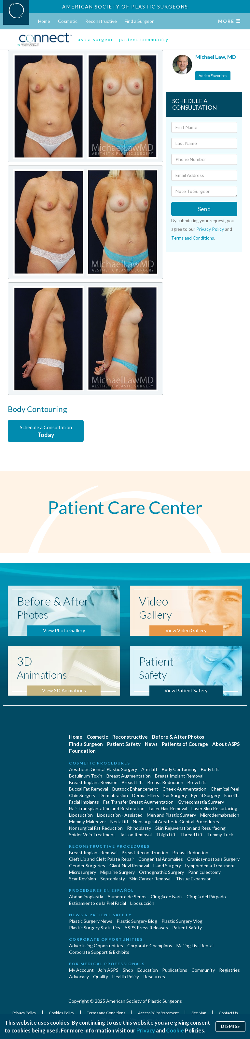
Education (147, 970)
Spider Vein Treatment (92, 834)
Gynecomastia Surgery (201, 802)
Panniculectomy (204, 872)
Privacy (145, 1030)
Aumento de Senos (126, 896)
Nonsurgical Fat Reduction (96, 828)
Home (44, 21)
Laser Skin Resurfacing (214, 808)
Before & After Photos (178, 737)
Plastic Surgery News (90, 921)
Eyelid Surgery (205, 795)
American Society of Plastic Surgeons (125, 6)
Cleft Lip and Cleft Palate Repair (101, 859)
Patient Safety (124, 744)
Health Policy (125, 976)
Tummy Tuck (220, 834)
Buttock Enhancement (135, 789)
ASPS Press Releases (146, 927)
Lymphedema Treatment (210, 865)
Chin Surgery (82, 795)
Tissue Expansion (194, 878)
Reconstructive (101, 21)
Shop (128, 970)
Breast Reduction (165, 782)
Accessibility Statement (158, 1012)
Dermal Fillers (145, 795)
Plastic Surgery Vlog (181, 921)
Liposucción (142, 903)
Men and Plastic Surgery (171, 815)
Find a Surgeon (140, 21)
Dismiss (230, 1026)
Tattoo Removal (135, 834)
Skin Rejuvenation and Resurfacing (190, 828)
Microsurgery (82, 872)
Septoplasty (112, 878)
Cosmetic (67, 21)
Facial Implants (84, 802)
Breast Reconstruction (145, 852)
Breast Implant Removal (179, 776)
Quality (100, 976)
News (151, 744)
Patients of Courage (185, 744)
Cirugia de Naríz (166, 896)
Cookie (175, 1030)
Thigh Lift (166, 834)
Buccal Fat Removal (88, 789)
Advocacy (79, 976)
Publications (174, 970)
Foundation (82, 751)
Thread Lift (191, 834)
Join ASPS (108, 970)
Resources (154, 976)
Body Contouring (179, 769)
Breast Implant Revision (93, 782)
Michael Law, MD (215, 57)
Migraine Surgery (117, 872)
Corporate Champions (149, 945)
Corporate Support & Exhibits (99, 952)
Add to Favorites (213, 75)
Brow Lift (197, 782)
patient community (144, 39)
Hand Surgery (167, 865)
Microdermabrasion (219, 815)
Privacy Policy (210, 229)
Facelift (231, 795)
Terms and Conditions (192, 238)
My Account (81, 970)
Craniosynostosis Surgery (213, 859)
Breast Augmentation (128, 776)
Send (204, 209)
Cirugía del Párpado (206, 896)
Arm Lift (149, 769)
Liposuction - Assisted (120, 815)
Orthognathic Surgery (161, 872)
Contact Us (228, 1012)
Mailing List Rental (195, 945)
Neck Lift (119, 821)
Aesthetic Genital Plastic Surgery (103, 769)
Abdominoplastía (86, 896)
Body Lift (210, 769)
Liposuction (81, 815)
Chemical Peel (225, 789)
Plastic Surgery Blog (137, 921)
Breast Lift (132, 782)
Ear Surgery (175, 795)
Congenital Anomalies (160, 859)
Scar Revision (82, 878)
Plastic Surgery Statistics (94, 927)
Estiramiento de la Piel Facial (97, 903)
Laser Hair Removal (168, 808)
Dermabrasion (114, 795)
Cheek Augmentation (184, 789)
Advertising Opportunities (96, 945)
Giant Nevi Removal (129, 865)
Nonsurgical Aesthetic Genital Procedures (176, 821)
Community (203, 970)
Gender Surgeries (87, 865)
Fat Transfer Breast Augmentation (138, 802)
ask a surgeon (96, 39)
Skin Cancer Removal (150, 878)
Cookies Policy (62, 1012)
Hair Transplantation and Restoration (107, 808)
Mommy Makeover (87, 821)
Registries (229, 970)
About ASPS (226, 744)
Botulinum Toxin (85, 776)
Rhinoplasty (139, 828)
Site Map (199, 1012)
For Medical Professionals (107, 963)
